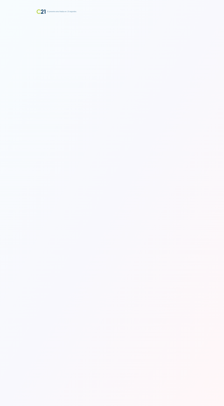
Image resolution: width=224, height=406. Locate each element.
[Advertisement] (112, 33)
